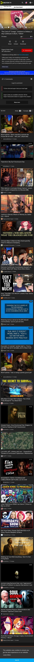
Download (23, 42)
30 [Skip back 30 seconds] (20, 27)
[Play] (2, 27)
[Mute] (26, 27)
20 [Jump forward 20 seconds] (23, 27)
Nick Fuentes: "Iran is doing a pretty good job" (16, 372)
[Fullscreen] (32, 27)
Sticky (16, 111)
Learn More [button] (7, 655)
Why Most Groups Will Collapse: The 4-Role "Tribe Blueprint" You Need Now (15, 399)
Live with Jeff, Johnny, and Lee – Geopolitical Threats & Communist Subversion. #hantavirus (17, 452)
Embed (16, 42)
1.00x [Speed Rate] (18, 27)
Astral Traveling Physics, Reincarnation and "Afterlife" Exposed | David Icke (15, 610)
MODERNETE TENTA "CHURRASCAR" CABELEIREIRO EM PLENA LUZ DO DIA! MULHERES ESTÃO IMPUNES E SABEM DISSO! (16, 479)
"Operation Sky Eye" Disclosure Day (12, 162)
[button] (26, 2)
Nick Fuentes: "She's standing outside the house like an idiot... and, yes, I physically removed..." (15, 136)
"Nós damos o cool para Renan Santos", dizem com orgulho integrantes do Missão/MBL (16, 189)
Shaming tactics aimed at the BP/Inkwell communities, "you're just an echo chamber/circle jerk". (14, 321)
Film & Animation (24, 55)
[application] (17, 20)
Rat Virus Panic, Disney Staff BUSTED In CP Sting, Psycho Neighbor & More (15, 531)
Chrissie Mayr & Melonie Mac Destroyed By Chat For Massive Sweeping (15, 242)
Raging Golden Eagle (7, 49)
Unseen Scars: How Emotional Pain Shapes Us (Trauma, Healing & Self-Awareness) (16, 426)
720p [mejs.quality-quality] (29, 27)
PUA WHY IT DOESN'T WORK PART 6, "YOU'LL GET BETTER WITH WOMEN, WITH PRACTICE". (16, 347)
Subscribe (27, 50)
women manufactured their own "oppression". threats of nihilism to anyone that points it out (16, 584)
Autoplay (26, 111)
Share (10, 42)
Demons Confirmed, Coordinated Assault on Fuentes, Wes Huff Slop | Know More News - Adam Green (16, 269)
